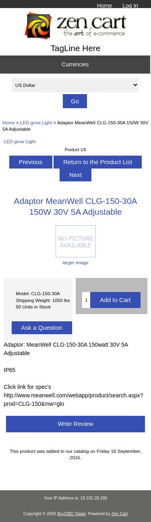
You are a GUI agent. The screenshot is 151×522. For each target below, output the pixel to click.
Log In (130, 5)
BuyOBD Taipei (71, 514)
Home (104, 5)
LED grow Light (36, 122)
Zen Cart (120, 514)
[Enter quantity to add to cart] (86, 300)
